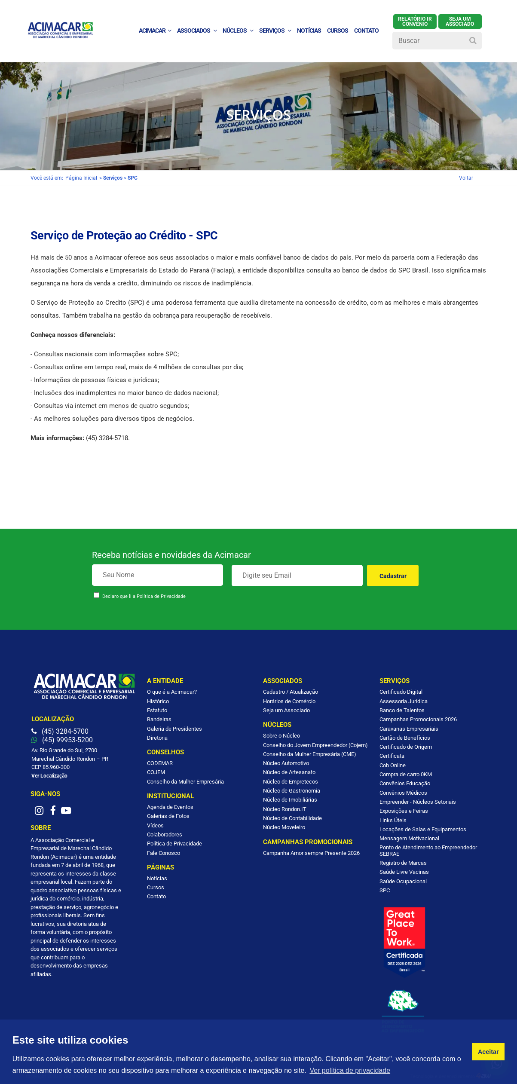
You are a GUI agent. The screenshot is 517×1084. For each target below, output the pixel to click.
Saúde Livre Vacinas (404, 872)
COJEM (156, 772)
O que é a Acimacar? (172, 692)
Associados (197, 30)
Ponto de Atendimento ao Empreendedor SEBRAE (428, 850)
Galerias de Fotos (168, 816)
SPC (384, 890)
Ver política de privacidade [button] (349, 1070)
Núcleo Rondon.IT (284, 809)
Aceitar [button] (488, 1051)
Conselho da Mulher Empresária (185, 781)
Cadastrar (393, 576)
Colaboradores (164, 834)
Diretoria (157, 738)
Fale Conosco (163, 853)
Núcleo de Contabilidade (292, 818)
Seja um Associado (286, 710)
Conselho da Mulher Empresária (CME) (309, 754)
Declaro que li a (144, 596)
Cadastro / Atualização (290, 692)
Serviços (275, 30)
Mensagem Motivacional (409, 838)
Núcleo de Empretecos (290, 781)
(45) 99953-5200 (62, 740)
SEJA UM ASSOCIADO (460, 21)
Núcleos (238, 30)
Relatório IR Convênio (415, 21)
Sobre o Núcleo (281, 735)
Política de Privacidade (161, 596)
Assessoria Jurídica (403, 701)
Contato (156, 896)
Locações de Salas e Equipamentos (422, 829)
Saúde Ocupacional (403, 881)
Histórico (158, 701)
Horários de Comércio (289, 701)
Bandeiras (159, 719)
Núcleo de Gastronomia (291, 790)
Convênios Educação (404, 783)
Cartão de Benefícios (404, 738)
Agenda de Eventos (170, 807)
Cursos (337, 30)
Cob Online (392, 765)
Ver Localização (49, 776)
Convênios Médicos (403, 793)
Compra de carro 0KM (405, 774)
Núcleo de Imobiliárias (290, 799)
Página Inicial (81, 178)
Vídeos (155, 825)
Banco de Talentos (402, 710)
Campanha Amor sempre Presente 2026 (311, 853)
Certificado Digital (400, 692)
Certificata (391, 756)
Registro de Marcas (403, 863)
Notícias (157, 878)
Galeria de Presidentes (174, 729)
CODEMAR (160, 763)
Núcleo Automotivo (286, 763)
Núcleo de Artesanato (289, 772)
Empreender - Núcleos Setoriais (417, 802)
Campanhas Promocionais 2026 (418, 719)
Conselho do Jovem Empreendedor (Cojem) (315, 745)
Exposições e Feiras (403, 811)
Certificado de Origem (405, 747)
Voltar (466, 178)
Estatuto (157, 710)
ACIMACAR (155, 30)
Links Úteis (393, 820)
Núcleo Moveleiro (284, 827)
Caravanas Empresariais (408, 729)
